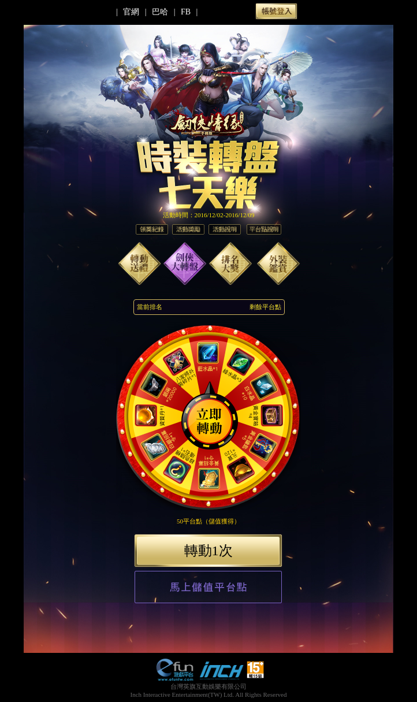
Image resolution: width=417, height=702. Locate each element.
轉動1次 (208, 550)
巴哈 (160, 12)
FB (186, 12)
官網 (131, 12)
